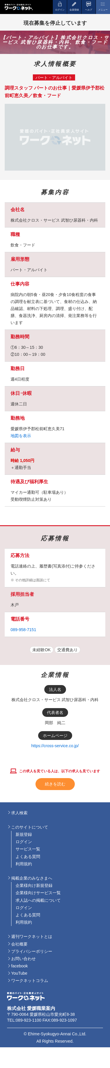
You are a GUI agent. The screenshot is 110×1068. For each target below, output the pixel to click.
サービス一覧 (28, 849)
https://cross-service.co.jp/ (55, 745)
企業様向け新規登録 (34, 885)
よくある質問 (28, 856)
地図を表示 (21, 435)
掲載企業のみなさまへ (31, 878)
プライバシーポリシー (31, 951)
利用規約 (24, 864)
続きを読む (55, 784)
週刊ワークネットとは (31, 936)
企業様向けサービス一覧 (38, 892)
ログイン (24, 841)
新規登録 (24, 834)
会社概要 (19, 944)
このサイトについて (29, 827)
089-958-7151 (23, 629)
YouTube (19, 973)
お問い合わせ (23, 958)
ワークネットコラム (29, 980)
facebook (19, 966)
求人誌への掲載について (38, 900)
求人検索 (19, 812)
